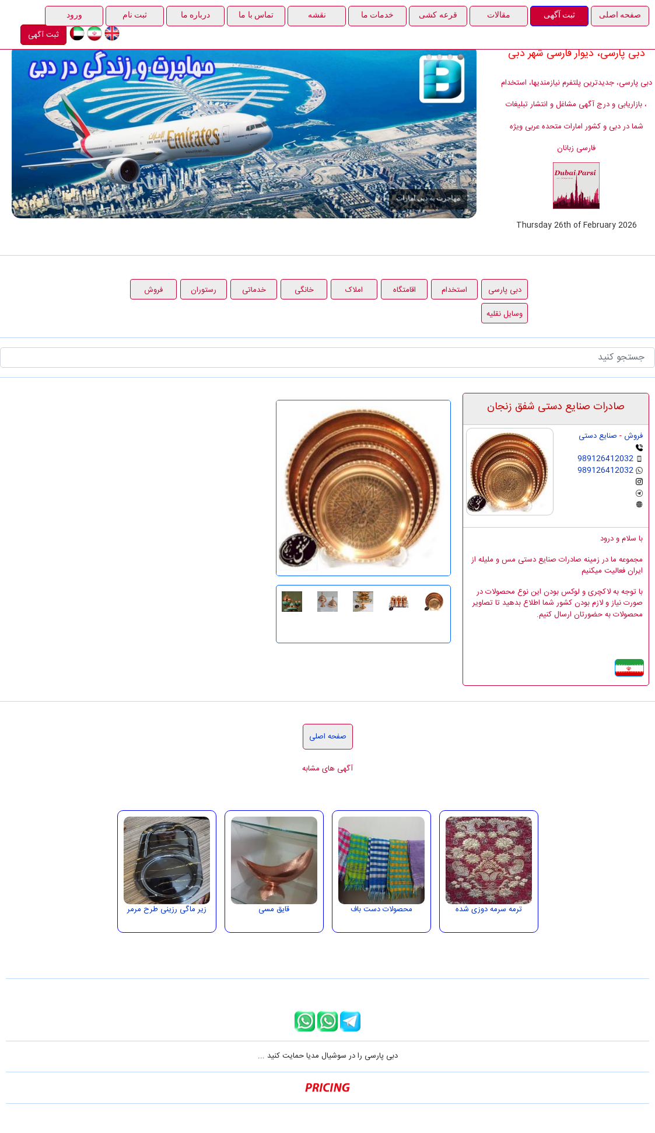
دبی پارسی (504, 290)
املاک (354, 290)
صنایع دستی (598, 436)
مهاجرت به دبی (460, 57)
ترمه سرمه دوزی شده (489, 909)
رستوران (203, 290)
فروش (153, 290)
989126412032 (605, 458)
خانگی (304, 290)
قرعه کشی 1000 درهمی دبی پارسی (450, 57)
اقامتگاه (404, 290)
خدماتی (254, 290)
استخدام (454, 290)
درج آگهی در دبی (429, 57)
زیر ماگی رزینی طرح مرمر (166, 909)
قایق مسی (273, 909)
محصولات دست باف (381, 909)
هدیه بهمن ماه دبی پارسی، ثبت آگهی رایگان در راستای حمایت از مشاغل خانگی (439, 57)
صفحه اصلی (327, 736)
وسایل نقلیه (504, 314)
